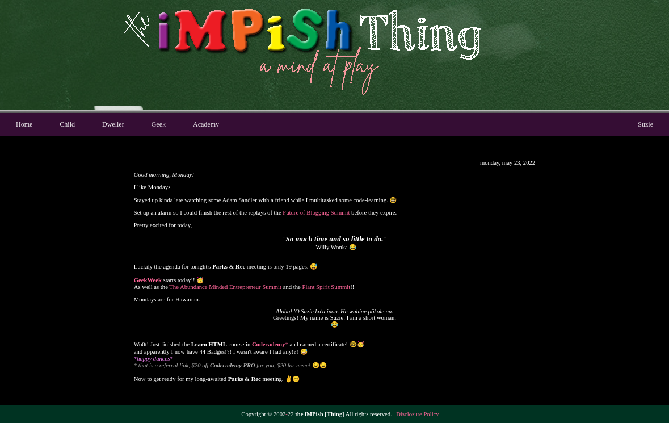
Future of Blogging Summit (316, 213)
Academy (206, 124)
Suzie (645, 124)
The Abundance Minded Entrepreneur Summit (225, 287)
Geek (159, 124)
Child (67, 124)
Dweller (113, 124)
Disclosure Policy (417, 414)
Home (24, 124)
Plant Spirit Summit (326, 287)
